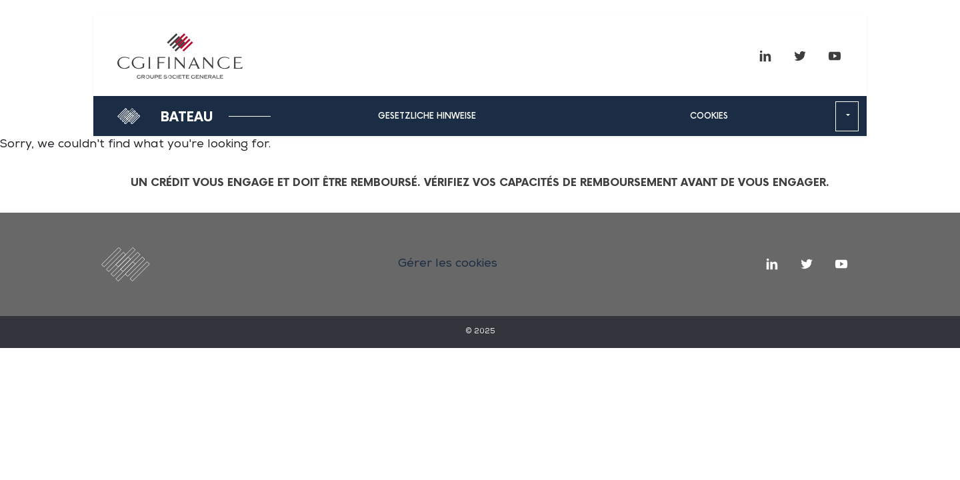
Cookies (709, 116)
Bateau (187, 117)
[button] (847, 116)
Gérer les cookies (447, 264)
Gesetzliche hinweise (427, 116)
